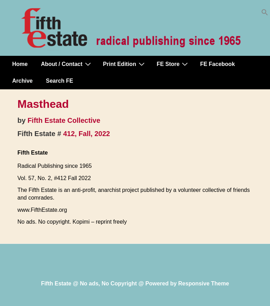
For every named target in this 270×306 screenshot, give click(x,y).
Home (20, 64)
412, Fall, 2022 (86, 133)
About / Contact (66, 64)
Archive (22, 81)
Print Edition (124, 64)
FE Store (173, 64)
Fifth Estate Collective (64, 120)
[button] (264, 14)
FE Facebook (217, 64)
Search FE (59, 81)
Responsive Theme (203, 283)
